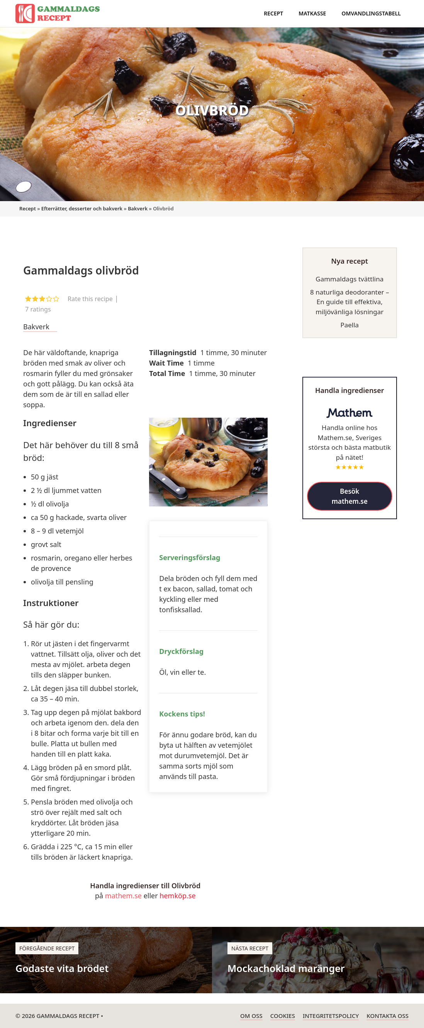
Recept (273, 13)
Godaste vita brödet (62, 968)
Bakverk (138, 208)
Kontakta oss (387, 1016)
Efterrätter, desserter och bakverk (81, 208)
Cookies (282, 1016)
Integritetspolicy (331, 1016)
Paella (349, 324)
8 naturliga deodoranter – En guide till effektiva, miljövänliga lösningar (349, 302)
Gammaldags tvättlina (349, 278)
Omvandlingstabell (371, 13)
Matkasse (312, 13)
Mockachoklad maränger (286, 968)
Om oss (251, 1016)
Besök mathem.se (350, 496)
